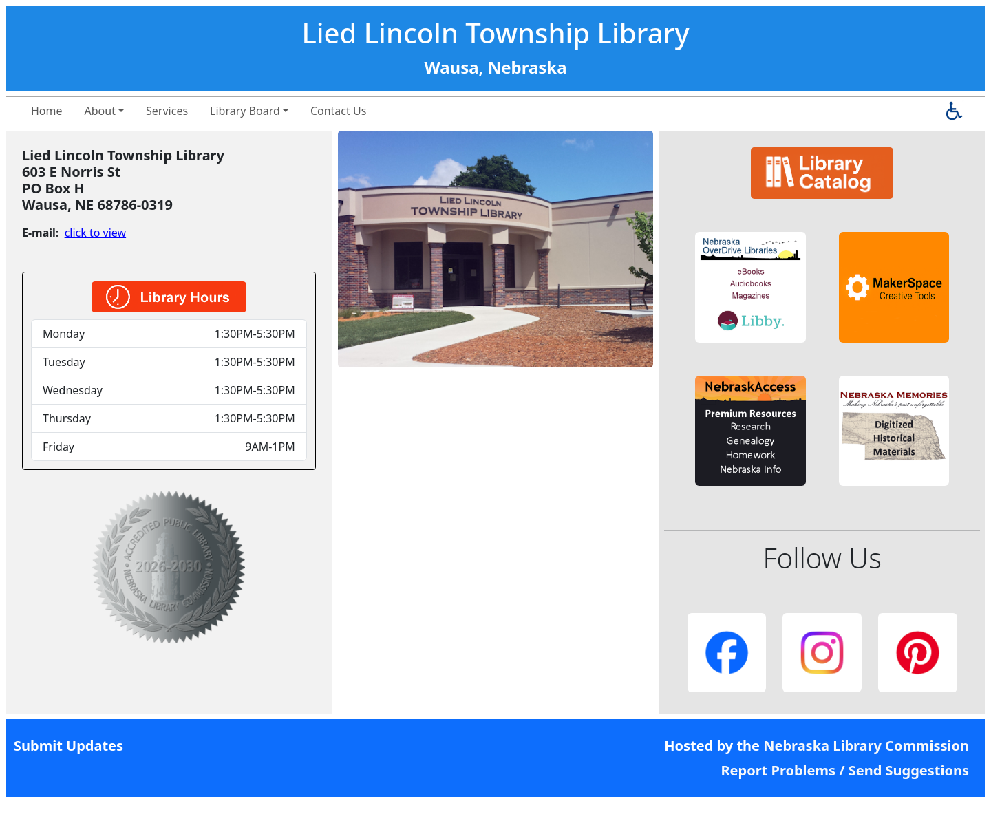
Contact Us (338, 110)
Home (47, 110)
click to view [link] (95, 232)
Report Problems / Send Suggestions (845, 770)
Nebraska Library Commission (866, 745)
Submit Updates (68, 745)
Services (167, 110)
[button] (750, 287)
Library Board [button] (245, 110)
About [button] (100, 110)
